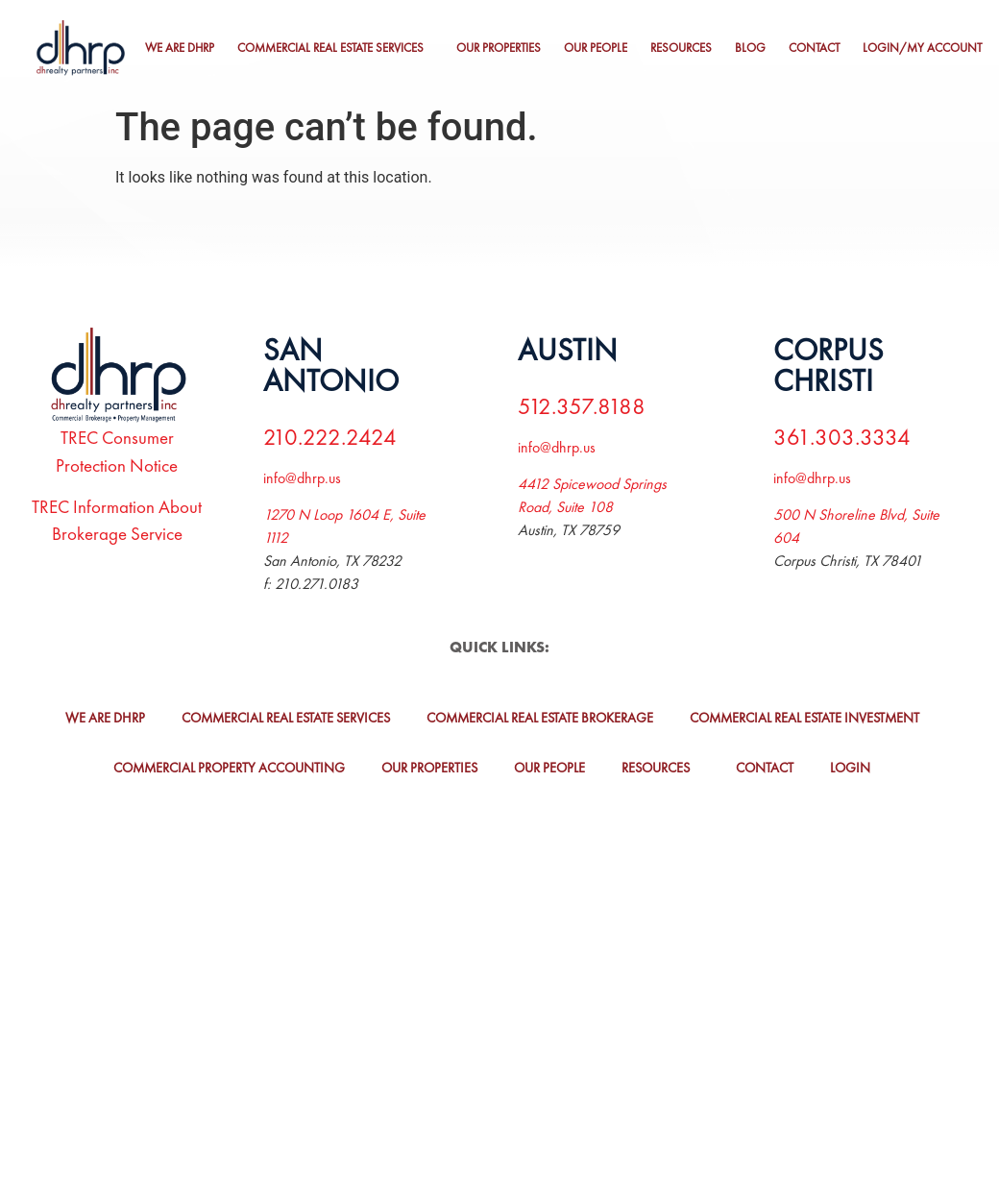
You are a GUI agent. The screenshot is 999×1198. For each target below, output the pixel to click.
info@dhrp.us (302, 478)
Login (850, 767)
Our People (595, 47)
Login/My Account (922, 47)
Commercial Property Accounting (229, 767)
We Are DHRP (179, 47)
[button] (335, 48)
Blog (750, 47)
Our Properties (498, 47)
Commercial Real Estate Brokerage (539, 717)
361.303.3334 (842, 437)
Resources (681, 47)
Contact (814, 47)
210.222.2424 (330, 437)
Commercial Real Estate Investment (804, 717)
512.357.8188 (582, 406)
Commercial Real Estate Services (330, 47)
